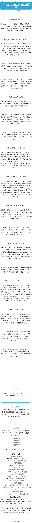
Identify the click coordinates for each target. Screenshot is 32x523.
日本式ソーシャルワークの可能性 (17, 472)
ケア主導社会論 (17, 463)
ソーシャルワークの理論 (16, 474)
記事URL (19, 10)
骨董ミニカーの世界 (17, 465)
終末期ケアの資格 (16, 456)
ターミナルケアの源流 (17, 480)
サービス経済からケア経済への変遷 (17, 485)
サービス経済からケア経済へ (17, 458)
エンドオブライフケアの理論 (17, 461)
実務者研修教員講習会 (16, 19)
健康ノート (16, 467)
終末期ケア (17, 435)
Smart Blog (15, 521)
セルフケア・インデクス (8, 1)
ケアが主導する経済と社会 (17, 492)
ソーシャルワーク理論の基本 (17, 478)
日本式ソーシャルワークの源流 (16, 476)
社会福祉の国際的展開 (17, 469)
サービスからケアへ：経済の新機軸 (17, 494)
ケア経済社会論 (17, 483)
